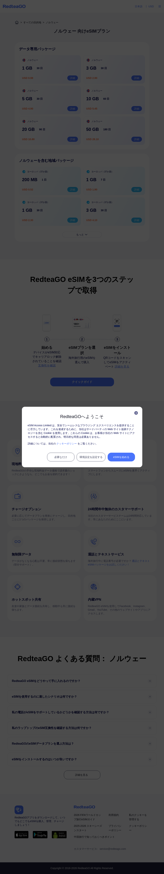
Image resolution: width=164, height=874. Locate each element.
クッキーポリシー (66, 443)
